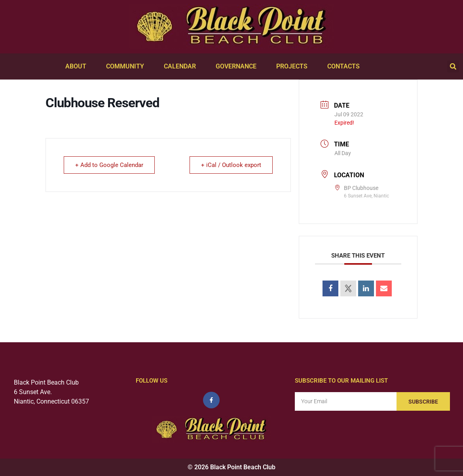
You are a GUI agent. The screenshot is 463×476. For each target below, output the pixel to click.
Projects (293, 66)
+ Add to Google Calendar (109, 165)
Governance (238, 66)
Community (127, 66)
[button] (453, 66)
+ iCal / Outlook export (231, 165)
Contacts (345, 66)
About (77, 66)
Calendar (182, 66)
